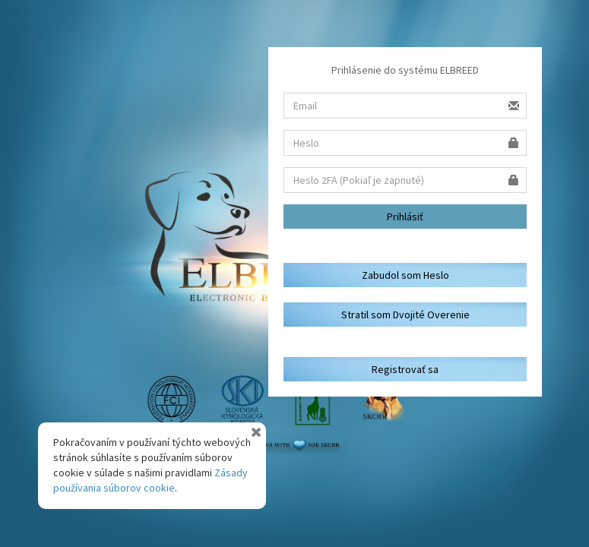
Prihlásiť (405, 216)
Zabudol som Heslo (405, 275)
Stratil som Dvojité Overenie (405, 314)
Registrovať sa (405, 369)
